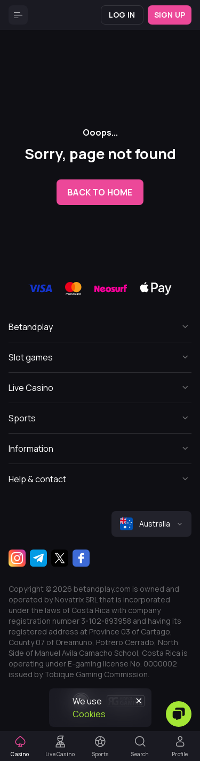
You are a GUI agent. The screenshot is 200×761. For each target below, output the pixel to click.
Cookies (89, 714)
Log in (122, 15)
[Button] (18, 15)
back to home (99, 192)
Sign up (169, 15)
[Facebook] (81, 558)
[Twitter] (59, 558)
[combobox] (151, 524)
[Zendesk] (178, 714)
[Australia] (151, 524)
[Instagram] (17, 558)
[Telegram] (38, 558)
